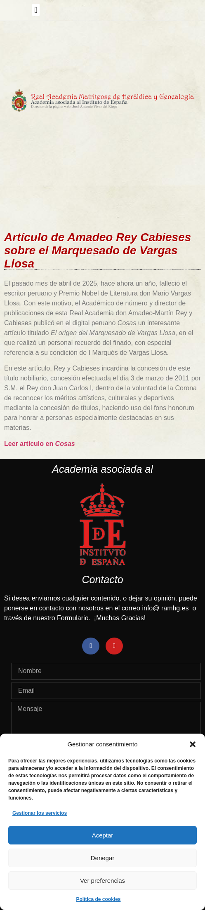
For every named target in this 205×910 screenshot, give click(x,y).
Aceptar (102, 835)
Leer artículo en (39, 443)
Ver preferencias (102, 880)
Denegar (103, 857)
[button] (193, 744)
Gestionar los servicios (39, 813)
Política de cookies (98, 899)
